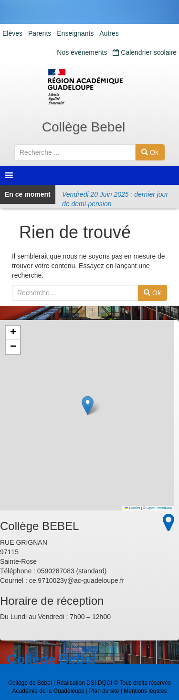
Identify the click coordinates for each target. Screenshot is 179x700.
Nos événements (82, 52)
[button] (88, 405)
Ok (149, 152)
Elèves (12, 33)
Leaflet (132, 508)
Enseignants (75, 33)
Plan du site (104, 691)
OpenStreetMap (159, 508)
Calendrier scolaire (145, 52)
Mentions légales (145, 691)
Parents (39, 33)
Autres (108, 33)
